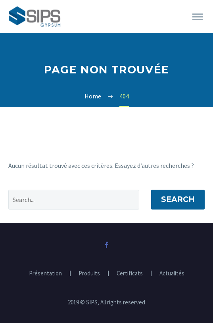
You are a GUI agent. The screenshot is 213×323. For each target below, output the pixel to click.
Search (178, 199)
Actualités (171, 274)
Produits (89, 274)
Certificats (130, 274)
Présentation (45, 274)
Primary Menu (197, 16)
